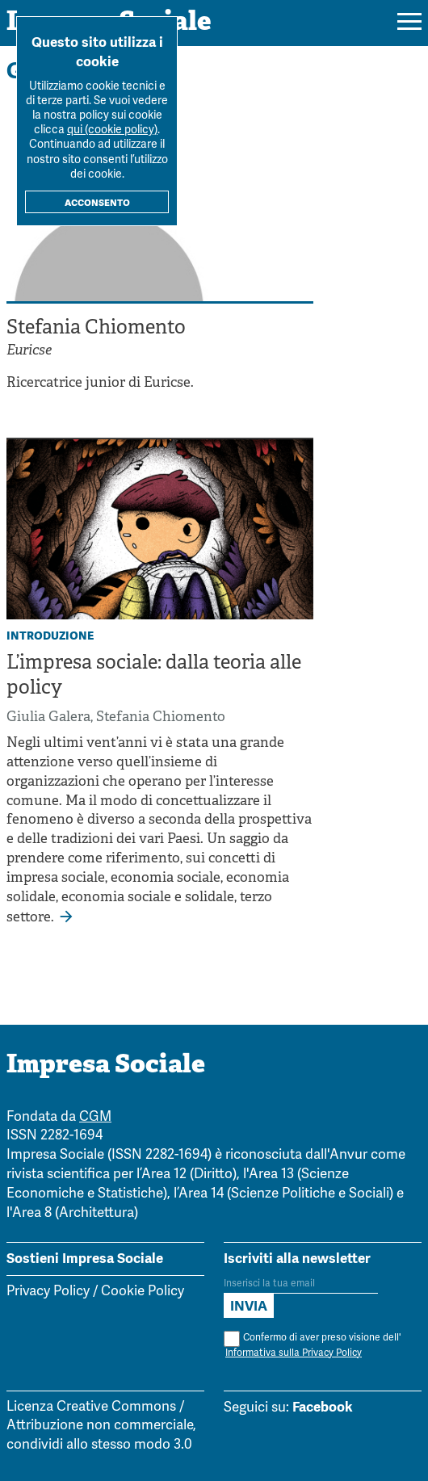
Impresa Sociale (105, 1066)
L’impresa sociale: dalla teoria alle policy (153, 676)
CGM (95, 1117)
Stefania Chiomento (160, 717)
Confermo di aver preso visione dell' (312, 1346)
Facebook (322, 1407)
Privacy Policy (48, 1291)
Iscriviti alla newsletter (297, 1258)
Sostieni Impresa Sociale (84, 1258)
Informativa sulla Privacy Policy (293, 1353)
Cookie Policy (142, 1291)
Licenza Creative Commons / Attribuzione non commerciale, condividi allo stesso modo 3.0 (101, 1426)
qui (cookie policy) (112, 130)
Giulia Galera (48, 717)
